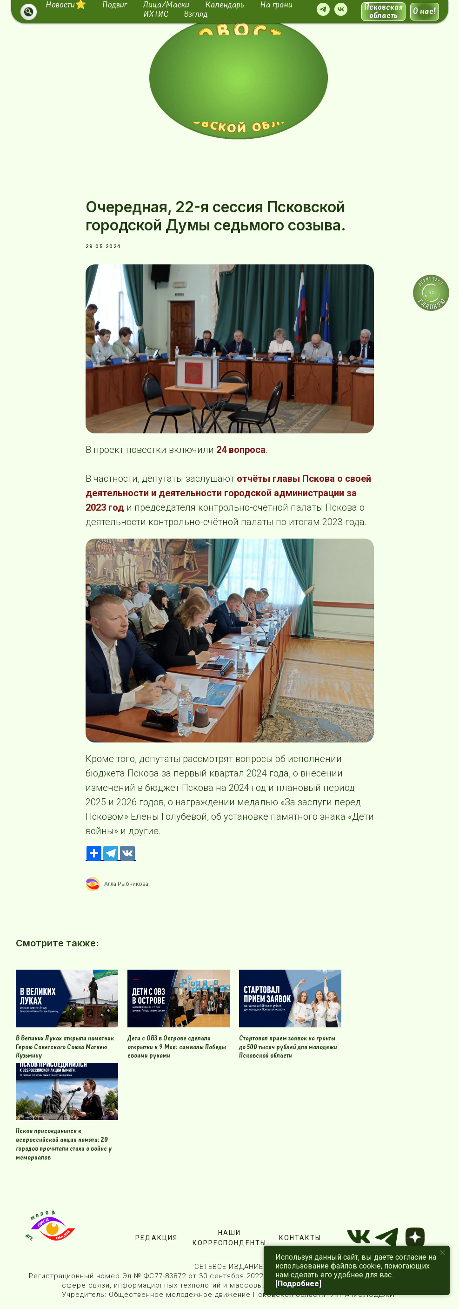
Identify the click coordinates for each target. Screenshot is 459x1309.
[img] (238, 77)
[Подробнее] (298, 1283)
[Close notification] (442, 1252)
